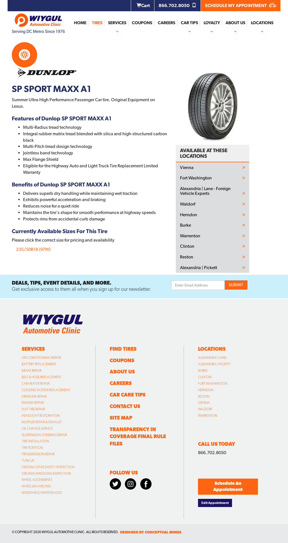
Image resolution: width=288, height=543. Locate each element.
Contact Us (125, 406)
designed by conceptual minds (150, 532)
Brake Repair (31, 371)
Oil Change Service (37, 429)
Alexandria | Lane (212, 358)
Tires (97, 22)
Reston (186, 257)
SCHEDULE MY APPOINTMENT (240, 5)
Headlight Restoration (41, 416)
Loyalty (212, 22)
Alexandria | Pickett (198, 267)
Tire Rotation (32, 448)
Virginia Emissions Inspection (46, 474)
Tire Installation (35, 441)
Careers (166, 22)
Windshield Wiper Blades (42, 493)
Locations (262, 22)
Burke (185, 225)
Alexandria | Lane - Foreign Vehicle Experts (205, 191)
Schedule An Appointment (227, 486)
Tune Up (28, 461)
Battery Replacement (39, 364)
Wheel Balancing (36, 486)
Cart (143, 5)
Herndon (188, 214)
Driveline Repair (34, 396)
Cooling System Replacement (46, 390)
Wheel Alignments (37, 480)
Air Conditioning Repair (41, 358)
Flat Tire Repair (33, 409)
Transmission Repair (38, 454)
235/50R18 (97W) (33, 249)
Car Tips (189, 22)
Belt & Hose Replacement (42, 377)
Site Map (121, 418)
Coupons (142, 22)
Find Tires (123, 349)
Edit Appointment (215, 503)
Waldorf (187, 204)
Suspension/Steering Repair (44, 435)
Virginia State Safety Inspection (48, 467)
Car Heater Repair (36, 384)
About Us (235, 22)
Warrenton (190, 235)
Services (117, 22)
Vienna (187, 167)
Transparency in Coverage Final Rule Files (138, 436)
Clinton (187, 246)
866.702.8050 (177, 5)
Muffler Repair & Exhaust (42, 422)
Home (80, 22)
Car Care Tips (127, 395)
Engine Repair (33, 403)
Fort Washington (196, 178)
